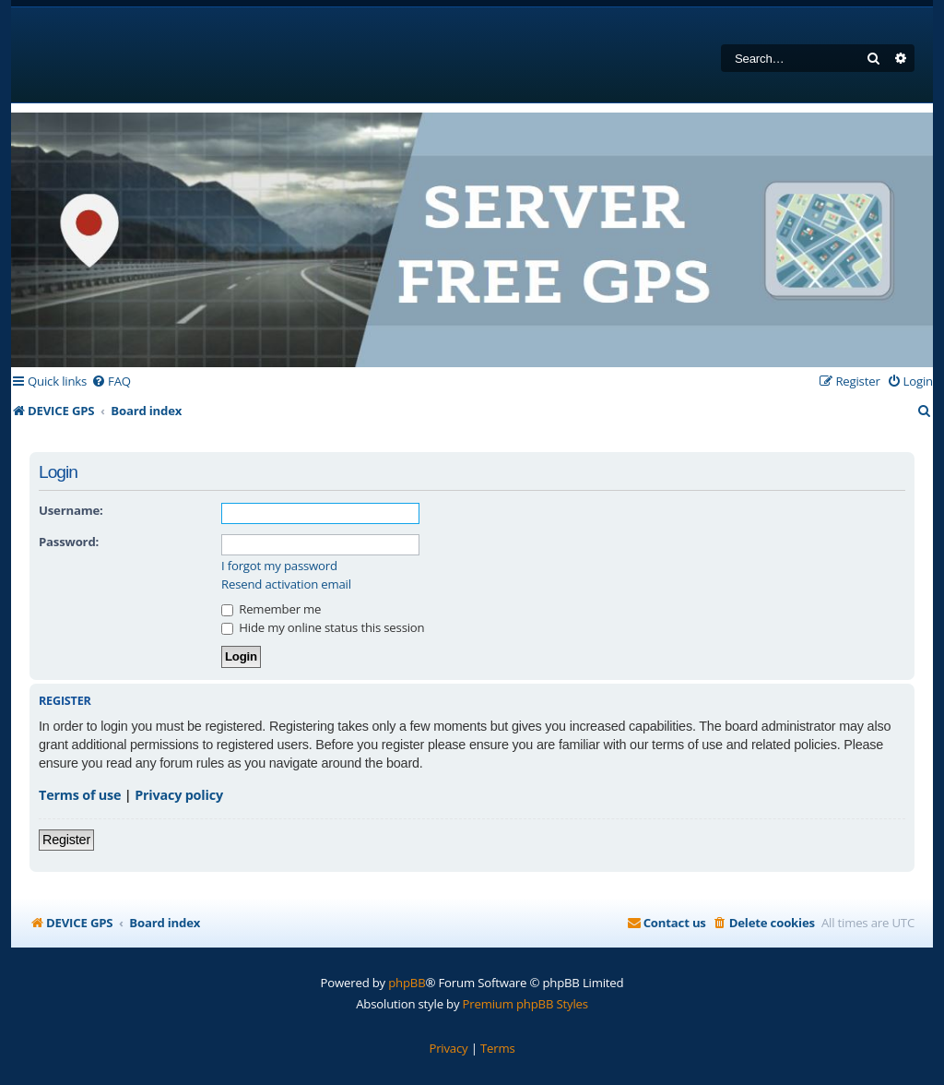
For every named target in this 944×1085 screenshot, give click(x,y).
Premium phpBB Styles (525, 1004)
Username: (71, 510)
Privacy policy (179, 795)
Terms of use (80, 795)
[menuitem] (111, 381)
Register (66, 839)
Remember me (271, 609)
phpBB (406, 982)
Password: (69, 541)
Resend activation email (286, 584)
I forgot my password (279, 566)
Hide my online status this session (322, 627)
